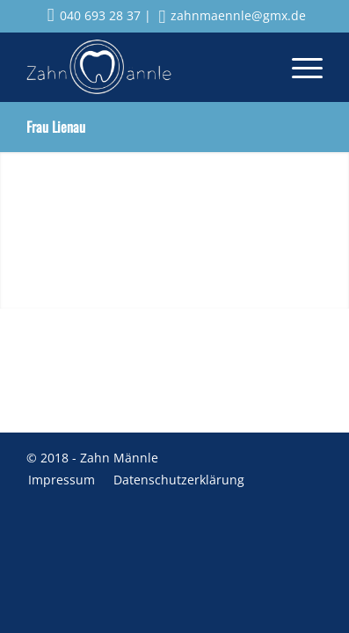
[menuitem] (298, 67)
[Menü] (298, 67)
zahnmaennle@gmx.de (233, 15)
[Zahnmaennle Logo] (145, 67)
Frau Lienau (55, 126)
